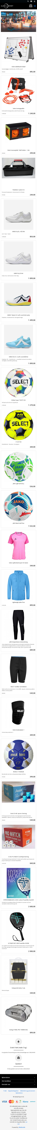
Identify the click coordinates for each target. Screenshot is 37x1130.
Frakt (5, 1091)
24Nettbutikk (22, 1127)
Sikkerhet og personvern (27, 1091)
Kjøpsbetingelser (13, 1091)
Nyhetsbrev (19, 1093)
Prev (5, 21)
